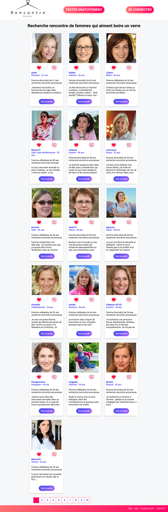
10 (87, 500)
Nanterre (73, 307)
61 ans (45, 75)
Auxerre (72, 152)
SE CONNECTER (140, 10)
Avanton (73, 75)
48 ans (81, 152)
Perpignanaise (38, 382)
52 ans (117, 152)
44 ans (46, 384)
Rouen (109, 152)
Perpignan (36, 384)
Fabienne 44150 (114, 304)
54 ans (117, 75)
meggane (73, 382)
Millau (109, 75)
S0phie (72, 72)
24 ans (50, 307)
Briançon (35, 75)
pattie (34, 72)
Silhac (109, 230)
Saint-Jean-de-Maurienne (43, 152)
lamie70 (72, 227)
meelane (73, 150)
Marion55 (36, 459)
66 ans (81, 75)
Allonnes (73, 384)
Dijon (33, 230)
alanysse (110, 227)
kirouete (35, 227)
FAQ (130, 508)
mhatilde (35, 304)
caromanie (111, 150)
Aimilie (72, 304)
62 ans (118, 384)
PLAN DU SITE (147, 508)
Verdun (34, 462)
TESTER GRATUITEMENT (84, 10)
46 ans (41, 230)
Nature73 (35, 150)
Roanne (109, 384)
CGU (136, 508)
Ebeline (109, 382)
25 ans (43, 462)
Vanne (72, 230)
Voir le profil (46, 101)
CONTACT (161, 508)
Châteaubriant (38, 307)
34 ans (82, 384)
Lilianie (109, 72)
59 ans (79, 230)
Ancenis (110, 307)
